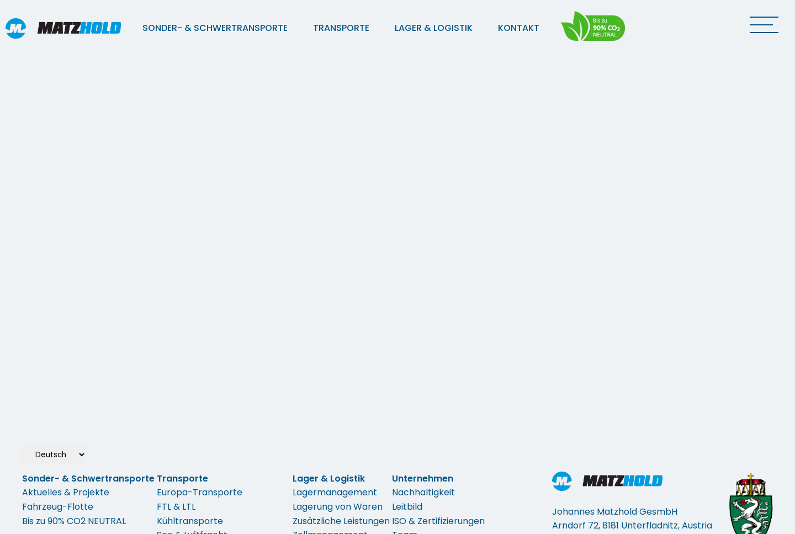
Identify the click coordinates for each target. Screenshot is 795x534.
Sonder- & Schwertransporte (215, 28)
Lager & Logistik (434, 28)
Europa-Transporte (199, 492)
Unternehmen (422, 478)
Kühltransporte (190, 521)
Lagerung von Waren (338, 506)
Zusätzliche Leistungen (341, 521)
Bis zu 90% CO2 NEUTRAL (74, 521)
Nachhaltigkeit (423, 492)
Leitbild (407, 506)
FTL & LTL (176, 506)
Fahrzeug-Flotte (57, 506)
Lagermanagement (335, 492)
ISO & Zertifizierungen (438, 521)
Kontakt (518, 28)
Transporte (341, 28)
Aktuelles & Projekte (65, 492)
